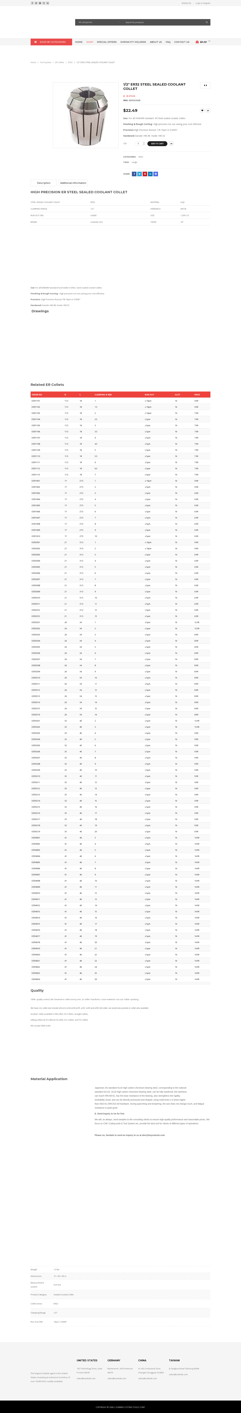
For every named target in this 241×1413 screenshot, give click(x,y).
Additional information (73, 183)
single (134, 162)
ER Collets (59, 62)
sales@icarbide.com (86, 1378)
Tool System (45, 62)
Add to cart (157, 144)
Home (33, 62)
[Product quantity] (140, 143)
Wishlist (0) (186, 3)
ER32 (70, 62)
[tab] (44, 183)
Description (43, 183)
